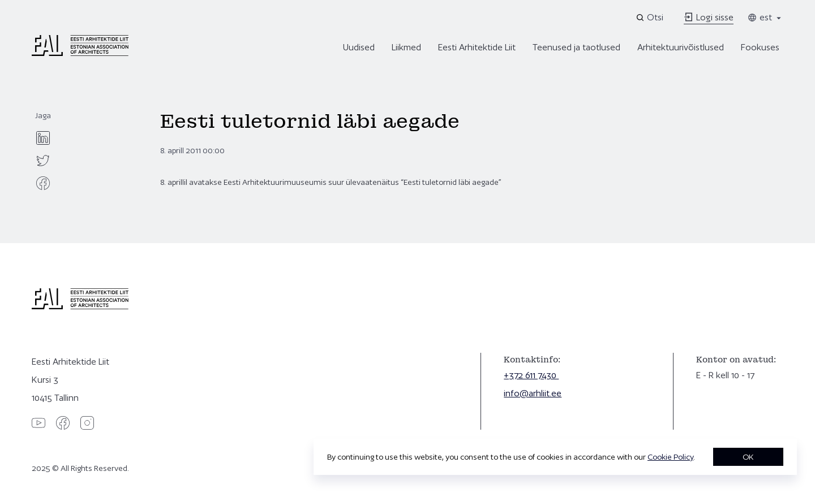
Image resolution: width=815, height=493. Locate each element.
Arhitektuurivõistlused (680, 47)
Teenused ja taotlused (576, 47)
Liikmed (406, 47)
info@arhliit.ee (532, 393)
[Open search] (650, 17)
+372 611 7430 (531, 375)
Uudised (359, 47)
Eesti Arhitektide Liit (477, 47)
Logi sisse (709, 17)
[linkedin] (43, 138)
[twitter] (43, 160)
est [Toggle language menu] (765, 17)
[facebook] (43, 183)
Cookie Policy (670, 456)
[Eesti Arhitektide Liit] (80, 53)
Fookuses (760, 47)
